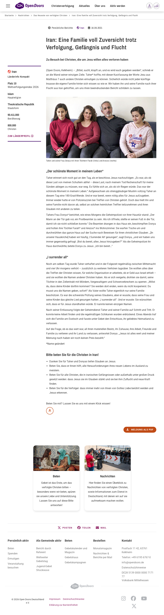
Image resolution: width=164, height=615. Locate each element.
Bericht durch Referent (43, 550)
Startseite (9, 15)
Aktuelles (84, 6)
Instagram (123, 598)
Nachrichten (23, 15)
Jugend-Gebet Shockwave (44, 568)
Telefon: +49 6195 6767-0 (136, 557)
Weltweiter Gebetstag (42, 559)
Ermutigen (13, 558)
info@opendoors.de (133, 562)
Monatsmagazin (102, 548)
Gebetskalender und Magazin (76, 550)
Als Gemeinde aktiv (48, 540)
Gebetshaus (71, 557)
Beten (56, 476)
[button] (65, 527)
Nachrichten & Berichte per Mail (102, 555)
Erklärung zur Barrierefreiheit (63, 605)
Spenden (13, 553)
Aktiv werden (117, 6)
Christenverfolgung (62, 6)
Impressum (54, 599)
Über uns (100, 6)
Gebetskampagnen (75, 562)
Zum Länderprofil (19, 136)
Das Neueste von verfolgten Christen (50, 15)
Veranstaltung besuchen (16, 565)
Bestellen (99, 540)
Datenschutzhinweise (134, 567)
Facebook (133, 598)
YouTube (144, 598)
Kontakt (127, 540)
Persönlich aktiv (18, 540)
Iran (82, 28)
